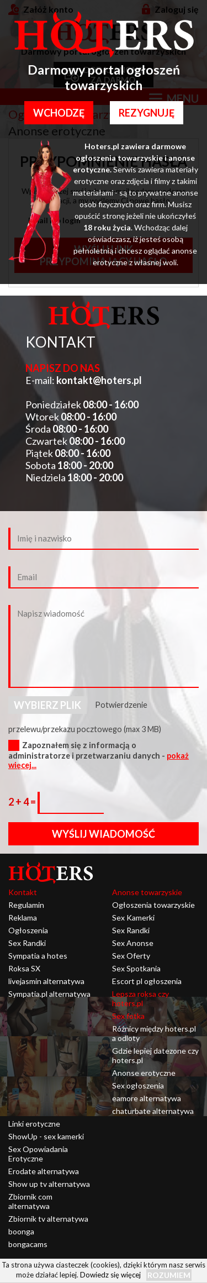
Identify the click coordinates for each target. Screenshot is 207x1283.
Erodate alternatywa (43, 1171)
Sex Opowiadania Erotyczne (38, 1153)
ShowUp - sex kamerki (46, 1136)
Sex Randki (27, 943)
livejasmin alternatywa (46, 981)
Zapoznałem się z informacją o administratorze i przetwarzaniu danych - (98, 755)
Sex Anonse (132, 943)
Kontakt (22, 892)
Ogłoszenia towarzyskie (153, 904)
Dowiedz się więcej (110, 1274)
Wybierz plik (47, 705)
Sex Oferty (131, 955)
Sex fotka (128, 1016)
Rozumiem (168, 1275)
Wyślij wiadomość (103, 834)
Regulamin (26, 904)
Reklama (22, 917)
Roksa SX (24, 968)
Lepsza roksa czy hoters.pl (140, 998)
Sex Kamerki (133, 917)
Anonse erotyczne (144, 1072)
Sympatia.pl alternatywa (49, 993)
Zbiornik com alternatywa (30, 1201)
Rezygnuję (146, 113)
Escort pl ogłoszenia (147, 981)
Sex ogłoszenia (138, 1085)
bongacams (27, 1244)
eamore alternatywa (146, 1098)
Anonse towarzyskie (147, 892)
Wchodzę (58, 113)
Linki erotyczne (34, 1123)
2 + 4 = (23, 802)
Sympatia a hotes (37, 955)
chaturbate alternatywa (153, 1111)
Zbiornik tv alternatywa (48, 1218)
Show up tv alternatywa (49, 1184)
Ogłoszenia (28, 930)
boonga (21, 1231)
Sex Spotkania (136, 968)
